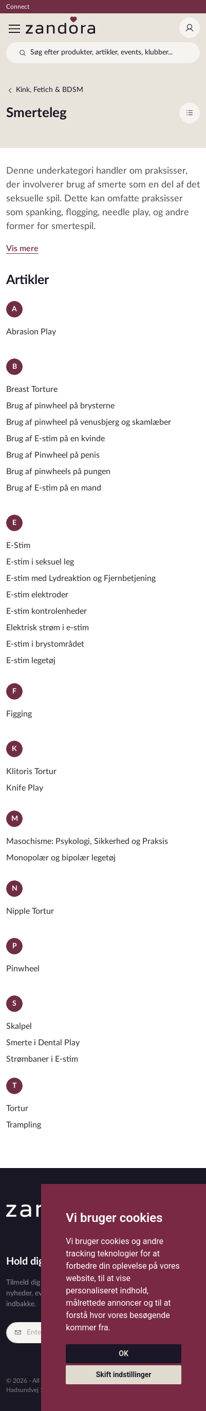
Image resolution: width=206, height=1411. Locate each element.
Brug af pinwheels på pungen (58, 471)
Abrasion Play (31, 332)
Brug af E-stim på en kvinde (55, 439)
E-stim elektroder (37, 595)
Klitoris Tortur (31, 771)
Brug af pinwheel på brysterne (60, 406)
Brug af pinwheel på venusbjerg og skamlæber (88, 422)
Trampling (23, 1125)
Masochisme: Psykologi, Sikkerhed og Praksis (87, 841)
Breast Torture (32, 389)
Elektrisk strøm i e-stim (47, 628)
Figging (19, 714)
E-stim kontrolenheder (46, 611)
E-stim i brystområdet (45, 644)
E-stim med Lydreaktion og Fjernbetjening (81, 578)
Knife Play (24, 788)
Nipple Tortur (30, 911)
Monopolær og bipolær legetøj (61, 858)
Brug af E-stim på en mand (53, 488)
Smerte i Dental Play (43, 1043)
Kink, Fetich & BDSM (45, 90)
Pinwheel (23, 969)
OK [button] (123, 1353)
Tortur (17, 1108)
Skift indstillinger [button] (124, 1374)
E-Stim (18, 545)
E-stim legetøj (30, 660)
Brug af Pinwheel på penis (53, 455)
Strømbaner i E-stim (42, 1059)
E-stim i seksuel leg (40, 562)
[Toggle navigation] (14, 29)
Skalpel (19, 1026)
